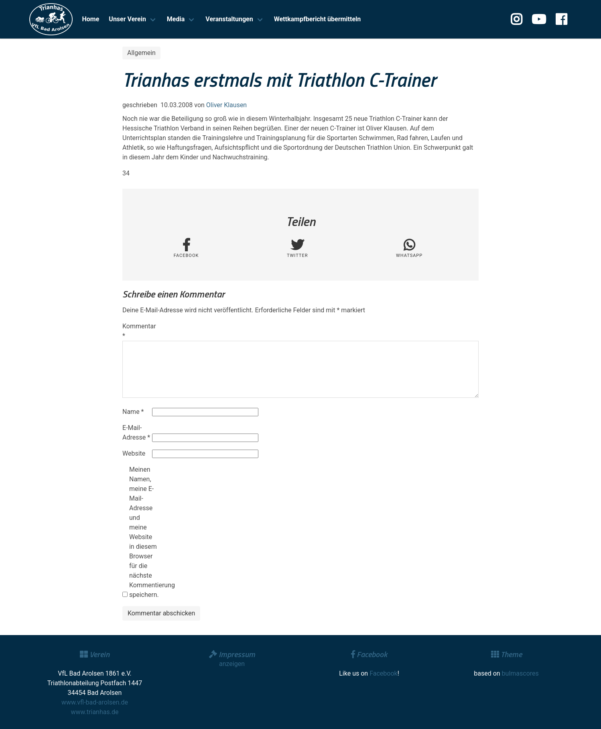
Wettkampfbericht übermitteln (317, 19)
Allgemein (141, 53)
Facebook (383, 673)
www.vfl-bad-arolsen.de (94, 702)
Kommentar (136, 331)
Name (133, 411)
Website (133, 453)
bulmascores (520, 673)
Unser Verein (127, 19)
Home (90, 19)
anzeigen (232, 664)
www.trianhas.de (95, 712)
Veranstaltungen (229, 19)
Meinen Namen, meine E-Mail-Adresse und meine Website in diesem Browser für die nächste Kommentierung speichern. (143, 532)
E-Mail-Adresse (136, 432)
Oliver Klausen (226, 105)
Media (176, 19)
